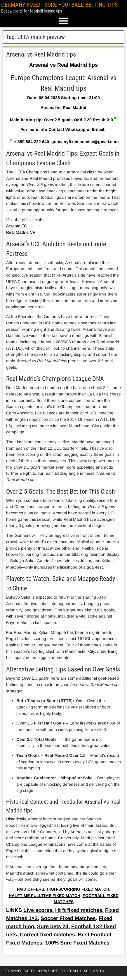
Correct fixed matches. (48, 935)
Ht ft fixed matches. (79, 910)
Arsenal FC (16, 226)
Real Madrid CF (20, 232)
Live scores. (38, 910)
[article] (63, 478)
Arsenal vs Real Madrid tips (41, 54)
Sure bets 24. (53, 926)
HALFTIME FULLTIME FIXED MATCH (44, 895)
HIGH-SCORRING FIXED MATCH (78, 889)
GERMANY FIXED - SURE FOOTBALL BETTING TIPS (59, 4)
